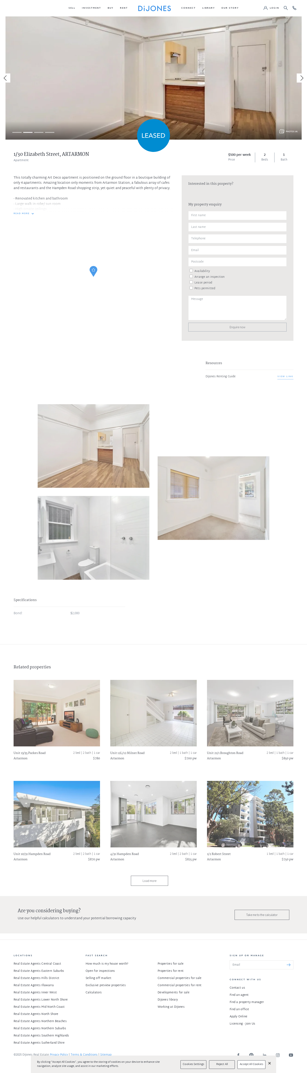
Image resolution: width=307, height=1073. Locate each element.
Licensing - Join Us (242, 1023)
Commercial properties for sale (179, 978)
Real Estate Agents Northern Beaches (40, 1021)
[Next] (301, 78)
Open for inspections (100, 971)
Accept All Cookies (251, 1064)
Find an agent (239, 995)
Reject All (222, 1064)
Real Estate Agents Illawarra (34, 985)
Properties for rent (171, 971)
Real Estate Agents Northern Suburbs (40, 1028)
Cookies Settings (193, 1064)
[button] (72, 8)
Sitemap (106, 1054)
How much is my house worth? (107, 963)
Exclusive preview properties (106, 985)
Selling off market (98, 978)
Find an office (239, 1009)
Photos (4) (292, 132)
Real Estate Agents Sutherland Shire (39, 1042)
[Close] (269, 1063)
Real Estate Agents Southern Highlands (41, 1035)
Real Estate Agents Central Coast (37, 963)
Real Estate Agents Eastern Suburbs (39, 971)
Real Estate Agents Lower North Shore (41, 999)
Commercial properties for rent (179, 985)
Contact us (237, 987)
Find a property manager (247, 1002)
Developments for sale (174, 992)
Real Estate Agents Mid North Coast (39, 1007)
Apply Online (238, 1016)
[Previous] (5, 78)
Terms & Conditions (84, 1054)
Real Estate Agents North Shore (36, 1014)
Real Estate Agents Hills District (36, 978)
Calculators (94, 992)
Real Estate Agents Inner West (35, 992)
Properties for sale (171, 963)
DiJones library (168, 999)
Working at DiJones (171, 1007)
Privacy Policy (59, 1054)
